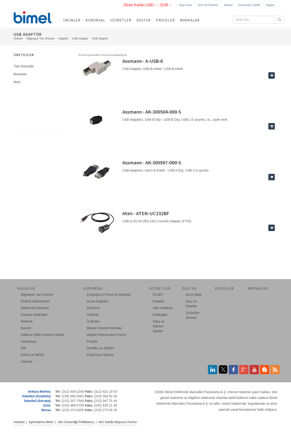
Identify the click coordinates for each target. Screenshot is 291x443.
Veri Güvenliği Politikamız (76, 422)
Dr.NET (158, 294)
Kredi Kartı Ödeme (100, 355)
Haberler (93, 314)
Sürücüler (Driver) (193, 315)
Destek (143, 20)
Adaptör (63, 38)
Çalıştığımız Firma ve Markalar (109, 294)
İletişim (228, 5)
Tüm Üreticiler (24, 66)
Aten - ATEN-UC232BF (145, 213)
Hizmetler (120, 20)
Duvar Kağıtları (97, 301)
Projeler (165, 20)
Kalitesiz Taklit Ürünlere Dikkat (42, 335)
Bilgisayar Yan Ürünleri (41, 38)
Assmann (20, 74)
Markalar (190, 20)
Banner (26, 328)
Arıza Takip (194, 294)
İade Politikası (163, 308)
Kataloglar (160, 314)
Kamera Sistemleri (34, 314)
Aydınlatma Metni (41, 422)
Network (27, 321)
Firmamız (93, 308)
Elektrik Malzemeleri (35, 301)
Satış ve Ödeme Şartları (158, 326)
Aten (17, 82)
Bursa (46, 410)
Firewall (158, 301)
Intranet (19, 422)
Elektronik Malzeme (35, 308)
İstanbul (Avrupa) (37, 401)
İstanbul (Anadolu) (36, 396)
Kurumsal (95, 20)
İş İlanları (93, 321)
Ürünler (71, 20)
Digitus (270, 5)
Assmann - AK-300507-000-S (151, 162)
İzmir (47, 405)
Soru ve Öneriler (208, 5)
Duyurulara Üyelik (249, 5)
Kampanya (28, 341)
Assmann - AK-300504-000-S (151, 111)
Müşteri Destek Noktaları (104, 328)
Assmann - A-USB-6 (142, 61)
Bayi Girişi (186, 5)
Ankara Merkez (39, 391)
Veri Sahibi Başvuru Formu (117, 422)
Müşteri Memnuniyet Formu (106, 335)
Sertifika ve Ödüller (100, 348)
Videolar (27, 361)
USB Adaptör (80, 38)
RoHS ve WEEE (32, 355)
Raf (23, 348)
